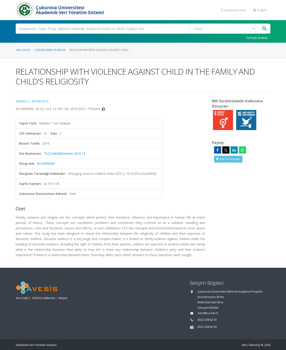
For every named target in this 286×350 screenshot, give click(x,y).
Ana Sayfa (23, 50)
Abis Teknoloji (251, 345)
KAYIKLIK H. (40, 101)
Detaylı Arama (256, 37)
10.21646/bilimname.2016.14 (64, 153)
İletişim (62, 298)
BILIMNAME (46, 163)
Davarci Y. (23, 101)
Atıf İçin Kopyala (228, 159)
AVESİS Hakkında (43, 298)
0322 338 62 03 (207, 320)
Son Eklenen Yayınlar (50, 50)
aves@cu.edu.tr (208, 313)
